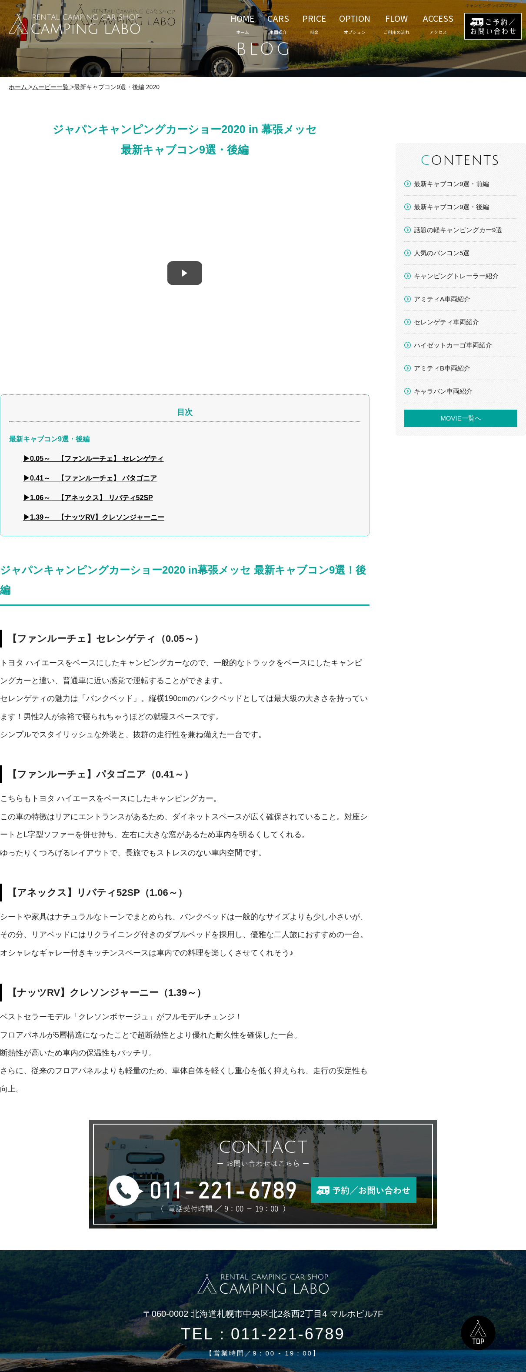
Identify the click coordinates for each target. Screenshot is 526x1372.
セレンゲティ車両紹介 (446, 322)
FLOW (396, 24)
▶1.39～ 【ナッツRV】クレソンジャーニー (93, 517)
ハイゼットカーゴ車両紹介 (453, 345)
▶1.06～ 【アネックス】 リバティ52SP (88, 497)
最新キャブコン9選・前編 (451, 183)
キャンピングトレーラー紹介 (456, 276)
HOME (242, 24)
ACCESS (438, 24)
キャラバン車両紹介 (443, 391)
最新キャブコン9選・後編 (451, 206)
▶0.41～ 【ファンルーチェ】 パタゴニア (90, 478)
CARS (278, 24)
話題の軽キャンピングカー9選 (458, 230)
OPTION (354, 24)
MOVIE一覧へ (460, 418)
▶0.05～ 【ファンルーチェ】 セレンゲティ (93, 458)
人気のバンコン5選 (441, 253)
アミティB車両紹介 (442, 368)
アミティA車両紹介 (442, 299)
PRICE (314, 24)
